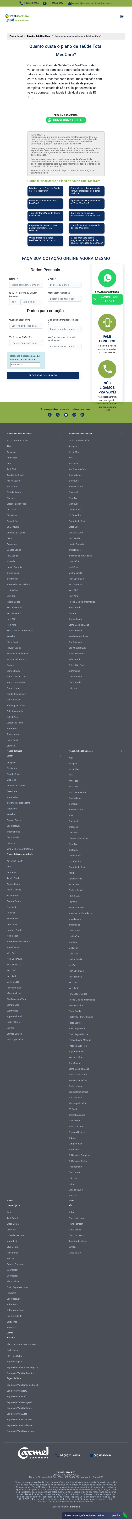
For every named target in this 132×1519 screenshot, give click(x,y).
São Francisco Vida (16, 999)
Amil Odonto (13, 1218)
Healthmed (12, 918)
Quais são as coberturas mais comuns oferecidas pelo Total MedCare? (85, 191)
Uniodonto (12, 1322)
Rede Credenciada (78, 1241)
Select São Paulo (15, 722)
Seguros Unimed (77, 1132)
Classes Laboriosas (16, 503)
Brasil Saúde (13, 895)
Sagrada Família (77, 1051)
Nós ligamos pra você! (107, 387)
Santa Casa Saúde (16, 682)
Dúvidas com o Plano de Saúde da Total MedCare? (44, 189)
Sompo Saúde (75, 1143)
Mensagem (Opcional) (59, 292)
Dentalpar (11, 1229)
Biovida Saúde (14, 492)
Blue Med (11, 498)
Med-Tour (11, 596)
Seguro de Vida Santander (19, 1408)
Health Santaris (14, 567)
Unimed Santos (14, 1034)
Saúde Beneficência (16, 694)
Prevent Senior (14, 648)
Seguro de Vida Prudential (19, 1425)
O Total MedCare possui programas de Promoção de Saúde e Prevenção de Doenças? (86, 240)
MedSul (72, 965)
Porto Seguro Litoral (78, 1034)
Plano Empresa (76, 1235)
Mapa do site (75, 1252)
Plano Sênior (75, 1229)
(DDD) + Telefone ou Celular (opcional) (23, 294)
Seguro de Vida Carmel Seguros (22, 1367)
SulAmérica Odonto (16, 1310)
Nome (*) (13, 279)
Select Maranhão (15, 711)
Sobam (72, 1138)
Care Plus (73, 832)
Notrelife (11, 636)
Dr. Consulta (13, 527)
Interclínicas (13, 573)
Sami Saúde (74, 1063)
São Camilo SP (14, 993)
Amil (9, 463)
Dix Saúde (12, 515)
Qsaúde (10, 665)
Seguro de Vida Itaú (16, 1396)
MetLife (10, 1258)
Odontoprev (12, 1275)
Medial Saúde (13, 602)
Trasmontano (13, 734)
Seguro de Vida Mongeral (19, 1402)
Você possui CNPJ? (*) (20, 337)
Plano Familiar (76, 1224)
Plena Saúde (13, 642)
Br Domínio (75, 1507)
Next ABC (11, 619)
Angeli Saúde (13, 884)
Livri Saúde (12, 590)
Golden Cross (75, 878)
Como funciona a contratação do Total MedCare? (85, 226)
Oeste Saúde (13, 982)
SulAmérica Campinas (80, 1155)
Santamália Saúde (78, 1080)
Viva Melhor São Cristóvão (20, 849)
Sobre (71, 1212)
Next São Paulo (14, 607)
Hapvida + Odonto (16, 1235)
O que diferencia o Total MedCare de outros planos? (42, 239)
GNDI (9, 538)
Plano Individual (76, 1218)
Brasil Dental (13, 1224)
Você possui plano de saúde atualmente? (62, 339)
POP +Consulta (14, 1356)
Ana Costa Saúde (15, 475)
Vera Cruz (73, 1195)
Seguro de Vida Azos (17, 1414)
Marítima (73, 942)
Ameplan (11, 452)
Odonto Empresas (15, 1264)
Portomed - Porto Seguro (81, 1017)
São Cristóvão (13, 699)
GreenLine (12, 544)
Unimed (10, 1028)
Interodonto (12, 1241)
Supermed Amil (14, 1016)
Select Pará (12, 717)
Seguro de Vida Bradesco (19, 1419)
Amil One (73, 786)
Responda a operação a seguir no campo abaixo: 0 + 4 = (25, 358)
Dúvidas (72, 1247)
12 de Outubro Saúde (17, 440)
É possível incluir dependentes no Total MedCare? (85, 201)
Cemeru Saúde (14, 901)
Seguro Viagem (14, 1361)
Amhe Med (12, 457)
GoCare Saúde (14, 550)
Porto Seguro (75, 1022)
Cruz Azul (11, 509)
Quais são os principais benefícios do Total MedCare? (85, 214)
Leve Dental (12, 1247)
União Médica (13, 1022)
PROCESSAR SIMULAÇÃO (43, 375)
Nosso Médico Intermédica (20, 630)
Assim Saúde (13, 480)
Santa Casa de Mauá (17, 676)
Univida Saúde (76, 1189)
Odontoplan (12, 1270)
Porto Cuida (12, 1350)
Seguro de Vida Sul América (20, 1373)
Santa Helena (13, 688)
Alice (9, 446)
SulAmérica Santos (78, 1161)
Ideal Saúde (12, 935)
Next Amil (11, 625)
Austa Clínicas (14, 889)
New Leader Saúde (78, 994)
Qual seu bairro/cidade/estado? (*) (63, 321)
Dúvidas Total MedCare (38, 36)
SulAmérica (12, 728)
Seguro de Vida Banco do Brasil (22, 1385)
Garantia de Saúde (16, 532)
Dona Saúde (13, 521)
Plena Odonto (13, 1281)
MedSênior (74, 948)
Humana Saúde (14, 930)
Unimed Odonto (14, 1316)
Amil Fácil (11, 469)
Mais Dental (13, 1252)
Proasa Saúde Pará (16, 659)
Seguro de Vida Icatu (17, 1391)
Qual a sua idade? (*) (19, 319)
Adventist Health (15, 861)
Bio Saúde (12, 486)
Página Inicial (16, 36)
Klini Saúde (74, 930)
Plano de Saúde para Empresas (22, 1344)
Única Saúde (13, 740)
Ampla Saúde (13, 878)
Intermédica (13, 578)
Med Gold (11, 953)
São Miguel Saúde (16, 705)
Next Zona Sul (14, 613)
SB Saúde (73, 1109)
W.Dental (11, 1327)
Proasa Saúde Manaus (18, 653)
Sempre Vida (13, 1005)
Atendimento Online (94, 1515)
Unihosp (11, 745)
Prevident (11, 1293)
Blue (71, 815)
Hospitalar (12, 924)
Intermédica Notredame (18, 584)
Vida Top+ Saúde (15, 1039)
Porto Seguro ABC (77, 1028)
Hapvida (11, 561)
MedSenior (12, 808)
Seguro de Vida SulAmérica (20, 1431)
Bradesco (73, 827)
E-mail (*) (52, 279)
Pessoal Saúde (14, 987)
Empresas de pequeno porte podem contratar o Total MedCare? (43, 228)
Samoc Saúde (13, 671)
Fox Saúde (12, 907)
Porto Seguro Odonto (17, 1287)
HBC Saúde (12, 555)
